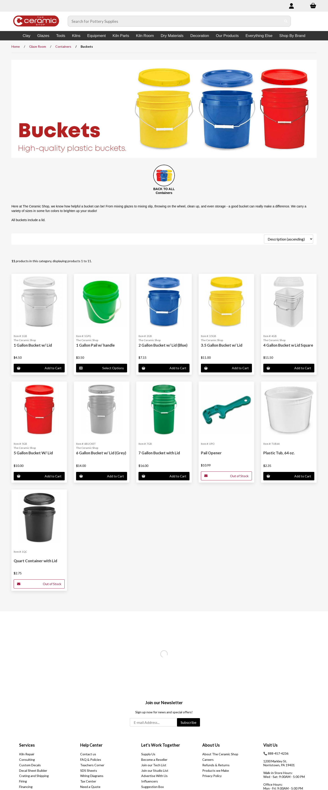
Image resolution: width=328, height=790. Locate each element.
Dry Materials (172, 36)
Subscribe (188, 722)
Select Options (101, 368)
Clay (27, 36)
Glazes (43, 36)
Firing (23, 781)
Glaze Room (37, 46)
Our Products (227, 36)
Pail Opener (211, 452)
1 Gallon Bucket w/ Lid (33, 345)
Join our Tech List (153, 765)
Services (27, 745)
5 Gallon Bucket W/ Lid (33, 452)
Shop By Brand (292, 36)
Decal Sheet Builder (33, 770)
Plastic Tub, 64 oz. (279, 452)
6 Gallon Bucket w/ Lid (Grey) (101, 452)
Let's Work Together (160, 745)
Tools (60, 36)
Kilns (76, 36)
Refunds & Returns (216, 765)
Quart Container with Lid (35, 560)
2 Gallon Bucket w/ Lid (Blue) (162, 345)
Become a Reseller (154, 759)
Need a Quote (90, 787)
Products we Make (215, 770)
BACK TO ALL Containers (164, 191)
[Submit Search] (286, 21)
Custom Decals (30, 765)
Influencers (149, 781)
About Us (211, 745)
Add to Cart (39, 368)
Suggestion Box (152, 787)
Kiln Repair (26, 754)
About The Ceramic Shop (220, 754)
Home (15, 46)
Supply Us (148, 754)
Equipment (96, 36)
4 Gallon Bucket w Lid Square (288, 345)
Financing (26, 787)
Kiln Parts (121, 36)
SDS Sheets (88, 770)
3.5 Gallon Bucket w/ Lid (221, 345)
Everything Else (259, 36)
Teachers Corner (92, 765)
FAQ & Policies (90, 759)
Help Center (91, 745)
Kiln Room (145, 36)
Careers (208, 759)
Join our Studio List (154, 770)
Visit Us (270, 745)
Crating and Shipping (34, 776)
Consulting (27, 759)
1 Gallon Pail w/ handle (95, 345)
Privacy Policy (212, 776)
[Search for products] (175, 21)
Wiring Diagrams (91, 776)
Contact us (88, 754)
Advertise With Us (154, 776)
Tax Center (88, 781)
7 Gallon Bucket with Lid (159, 452)
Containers (63, 46)
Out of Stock (226, 476)
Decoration (199, 36)
